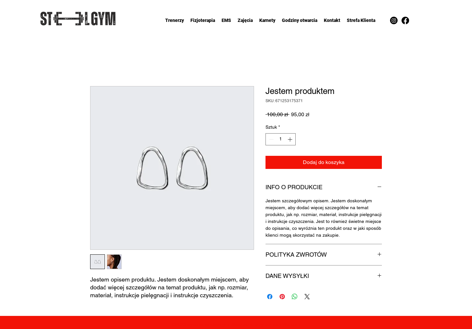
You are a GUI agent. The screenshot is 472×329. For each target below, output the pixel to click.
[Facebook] (405, 20)
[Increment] (290, 139)
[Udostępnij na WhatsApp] (295, 297)
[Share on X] (307, 297)
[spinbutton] (280, 139)
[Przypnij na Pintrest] (282, 297)
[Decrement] (270, 139)
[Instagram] (394, 20)
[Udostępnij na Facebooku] (270, 297)
